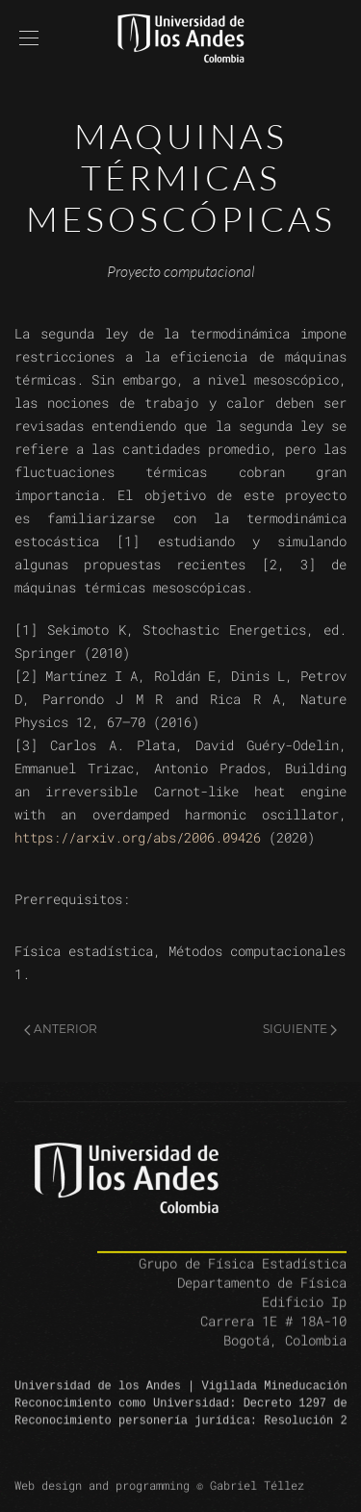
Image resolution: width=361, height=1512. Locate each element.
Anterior (60, 1028)
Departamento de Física (262, 1296)
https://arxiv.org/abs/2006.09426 (137, 837)
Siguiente (300, 1028)
